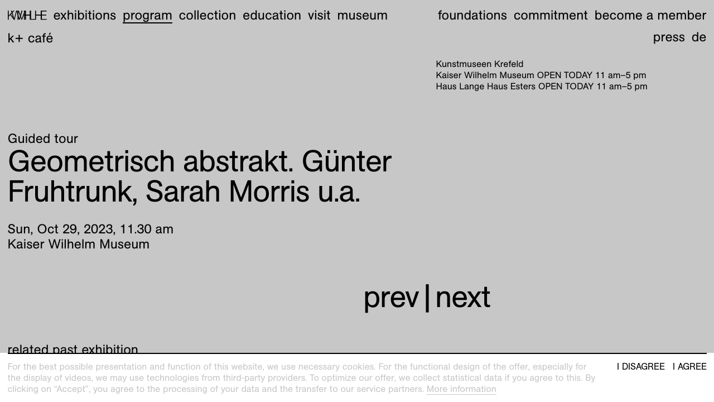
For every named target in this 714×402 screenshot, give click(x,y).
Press (669, 36)
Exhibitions (84, 15)
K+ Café (31, 38)
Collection (208, 15)
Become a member (651, 15)
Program (147, 15)
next (462, 296)
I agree (690, 366)
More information (461, 389)
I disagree (641, 366)
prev (391, 296)
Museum (362, 15)
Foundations (472, 15)
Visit (319, 15)
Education (272, 15)
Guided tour (43, 138)
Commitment (551, 15)
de (699, 36)
